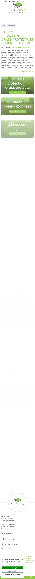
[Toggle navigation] (17, 16)
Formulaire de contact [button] (9, 544)
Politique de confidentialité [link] (12, 574)
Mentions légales (6, 549)
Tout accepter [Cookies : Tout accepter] (12, 568)
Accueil (4, 25)
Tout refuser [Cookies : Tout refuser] (5, 554)
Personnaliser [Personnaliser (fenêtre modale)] (12, 571)
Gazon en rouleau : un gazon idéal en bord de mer (30, 559)
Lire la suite (26, 71)
